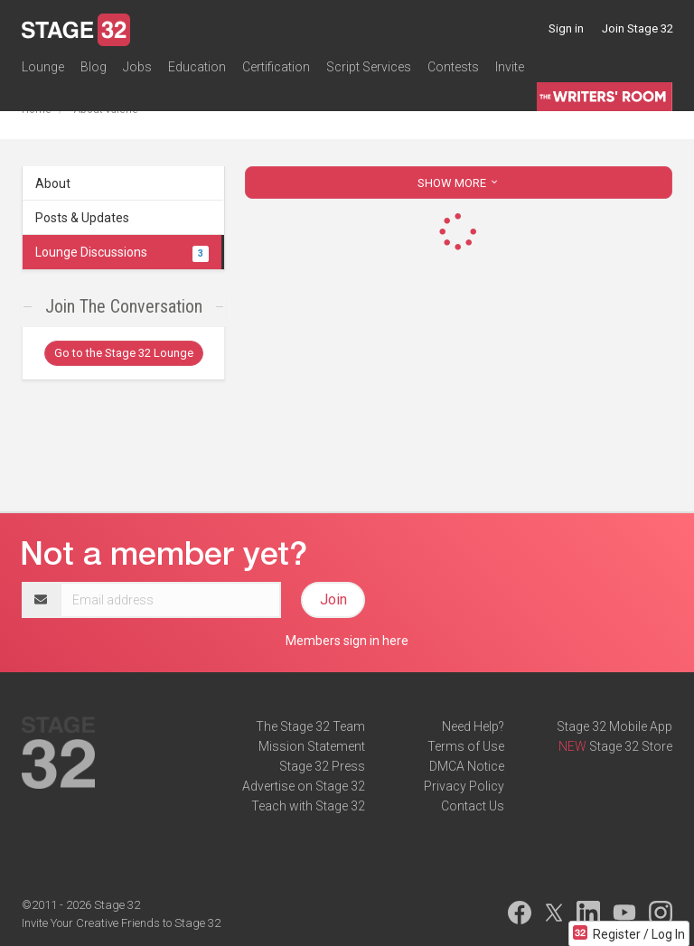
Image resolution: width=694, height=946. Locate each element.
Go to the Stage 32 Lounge (123, 353)
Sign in (566, 28)
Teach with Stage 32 (308, 806)
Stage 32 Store (630, 746)
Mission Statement (311, 746)
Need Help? (473, 726)
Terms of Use (465, 746)
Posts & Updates (82, 218)
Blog (93, 67)
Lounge (43, 67)
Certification (276, 67)
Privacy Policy (464, 786)
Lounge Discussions (122, 252)
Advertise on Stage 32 (303, 786)
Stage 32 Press (322, 766)
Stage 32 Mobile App (614, 726)
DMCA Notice (466, 766)
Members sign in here (347, 640)
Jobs (137, 67)
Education (197, 67)
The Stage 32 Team (310, 726)
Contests (453, 67)
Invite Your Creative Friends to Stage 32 (121, 923)
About (52, 183)
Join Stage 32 (637, 28)
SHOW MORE (459, 183)
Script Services (368, 67)
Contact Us (472, 806)
